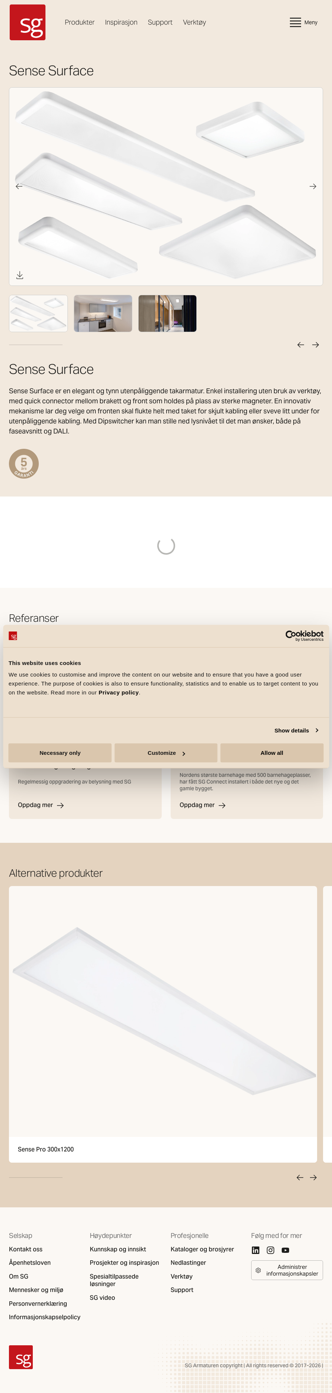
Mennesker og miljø (36, 1290)
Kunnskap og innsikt (118, 1249)
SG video (102, 1298)
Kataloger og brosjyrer (202, 1249)
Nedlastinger (188, 1263)
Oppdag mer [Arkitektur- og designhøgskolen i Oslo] (41, 805)
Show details (292, 730)
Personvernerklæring (38, 1304)
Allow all (271, 753)
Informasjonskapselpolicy (44, 1317)
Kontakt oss (25, 1249)
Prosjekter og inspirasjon (124, 1263)
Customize (166, 753)
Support (160, 22)
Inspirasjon (121, 22)
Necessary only (59, 753)
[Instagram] (270, 1250)
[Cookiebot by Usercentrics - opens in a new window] (290, 636)
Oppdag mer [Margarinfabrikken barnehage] (203, 805)
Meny (302, 22)
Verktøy (194, 22)
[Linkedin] (255, 1250)
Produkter (80, 22)
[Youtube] (285, 1250)
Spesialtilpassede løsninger (114, 1280)
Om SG (18, 1276)
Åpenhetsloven (30, 1263)
